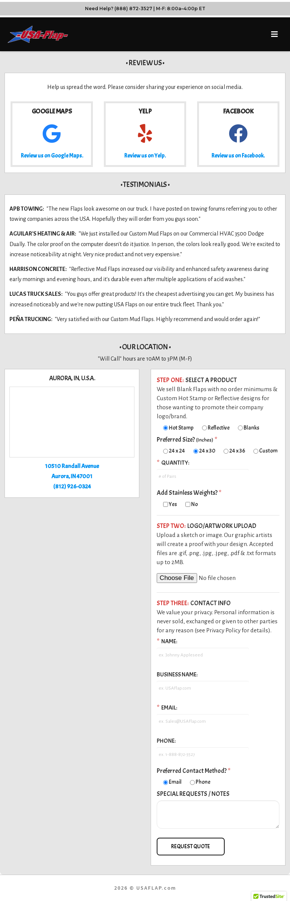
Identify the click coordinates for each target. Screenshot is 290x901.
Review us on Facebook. (238, 155)
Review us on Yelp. (145, 155)
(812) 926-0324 (72, 486)
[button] (274, 34)
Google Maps (52, 111)
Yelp (145, 111)
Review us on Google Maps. (52, 155)
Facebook (238, 111)
